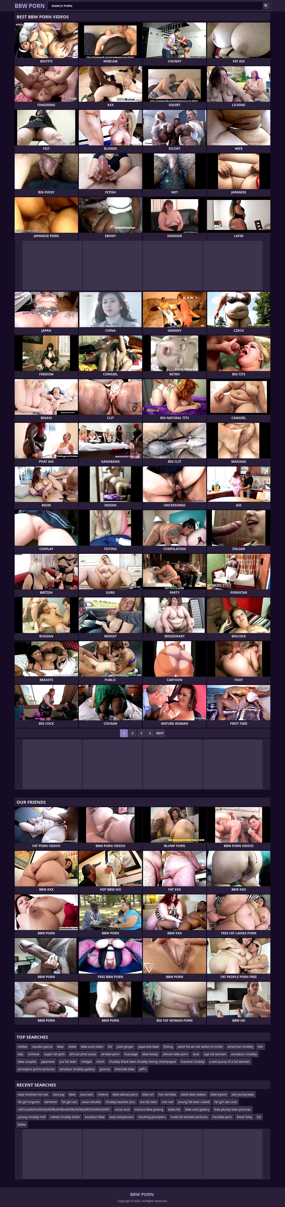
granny (105, 1069)
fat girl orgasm (29, 1102)
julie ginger (125, 1046)
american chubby (240, 1046)
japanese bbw (148, 1046)
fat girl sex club (225, 1102)
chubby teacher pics (120, 1102)
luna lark (86, 1094)
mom (100, 1061)
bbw (60, 1046)
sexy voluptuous (121, 1117)
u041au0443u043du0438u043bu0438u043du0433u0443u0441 (64, 1109)
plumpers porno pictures (36, 1069)
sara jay (58, 1094)
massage (131, 1054)
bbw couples (27, 1061)
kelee (22, 1124)
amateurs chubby (244, 1054)
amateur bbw (94, 1117)
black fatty (244, 1117)
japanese (48, 1061)
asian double (91, 1102)
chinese (33, 1054)
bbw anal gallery (197, 1109)
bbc (260, 1046)
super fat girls (54, 1054)
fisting (168, 1046)
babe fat (174, 1109)
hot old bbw (167, 1094)
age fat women (215, 1054)
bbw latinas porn (125, 1094)
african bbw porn (175, 1054)
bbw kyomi (219, 1094)
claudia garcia (42, 1046)
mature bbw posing (148, 1109)
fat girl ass (69, 1102)
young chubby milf (31, 1117)
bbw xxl (148, 1094)
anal (196, 1054)
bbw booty (150, 1054)
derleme (51, 1102)
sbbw (72, 1046)
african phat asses (82, 1054)
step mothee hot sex (33, 1094)
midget (86, 1061)
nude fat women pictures (189, 1117)
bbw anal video (92, 1046)
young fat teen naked (194, 1102)
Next (160, 733)
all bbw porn (110, 1054)
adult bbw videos (193, 1094)
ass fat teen (68, 1061)
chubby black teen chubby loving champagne (142, 1061)
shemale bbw (125, 1069)
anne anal (122, 1109)
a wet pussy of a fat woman (229, 1061)
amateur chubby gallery (77, 1069)
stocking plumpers (152, 1117)
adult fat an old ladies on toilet (200, 1046)
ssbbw (22, 1046)
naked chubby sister (65, 1117)
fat (110, 1046)
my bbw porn (222, 1117)
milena (103, 1094)
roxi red (167, 1102)
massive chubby (193, 1061)
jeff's (142, 1069)
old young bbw (243, 1094)
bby (20, 1054)
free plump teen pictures (232, 1109)
